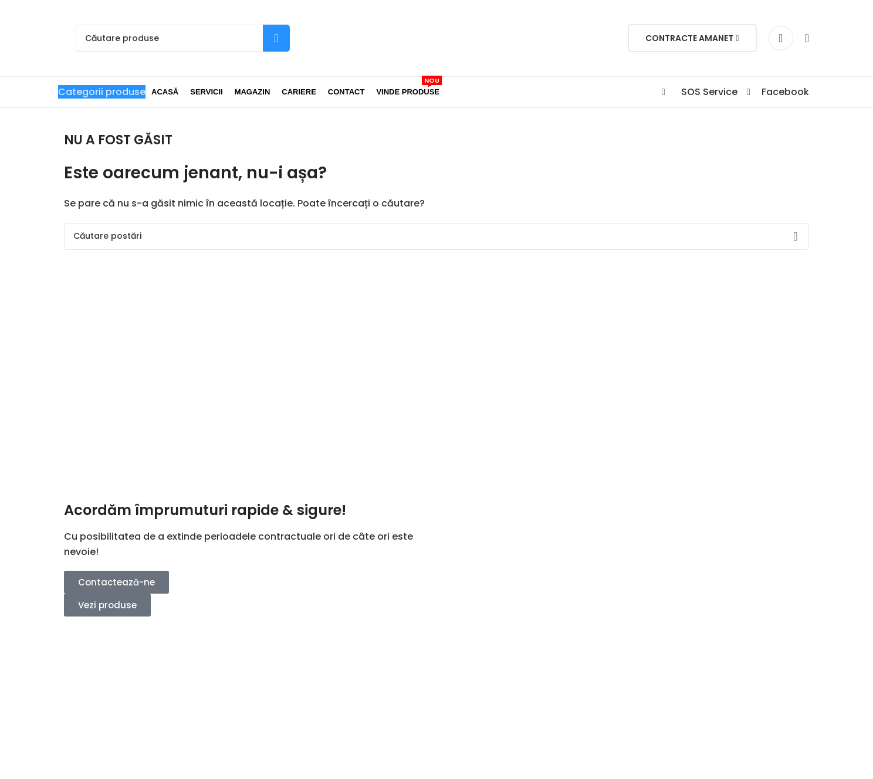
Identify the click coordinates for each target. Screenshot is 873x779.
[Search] (183, 38)
